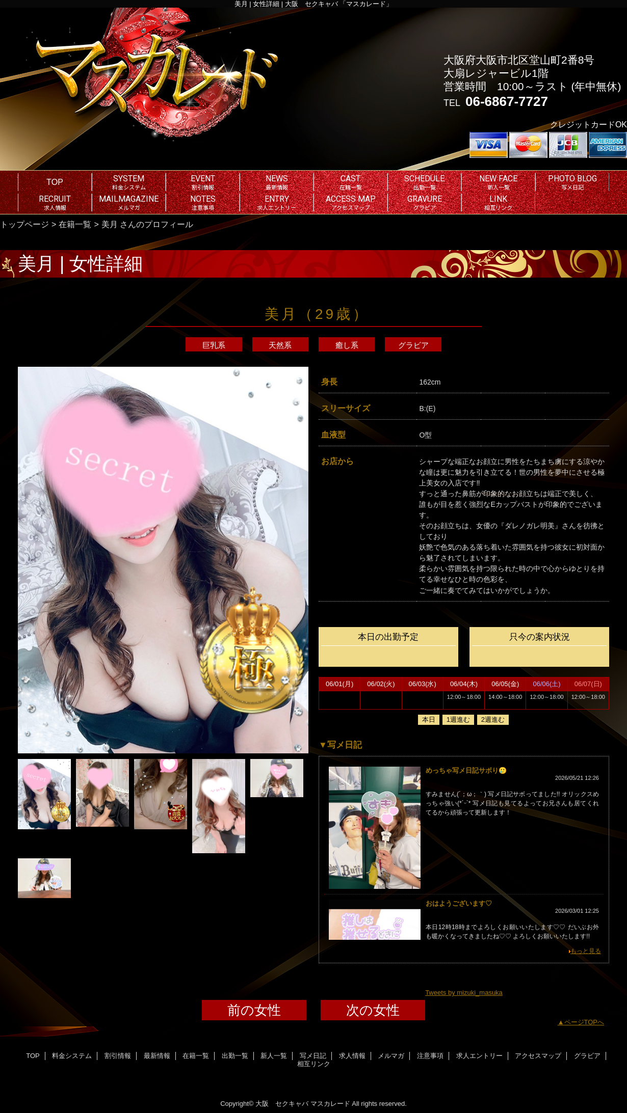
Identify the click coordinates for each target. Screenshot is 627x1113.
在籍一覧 (75, 224)
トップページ (24, 224)
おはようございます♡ (459, 903)
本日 (428, 719)
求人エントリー (479, 1056)
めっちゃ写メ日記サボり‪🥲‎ (466, 770)
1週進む (458, 719)
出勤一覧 (235, 1056)
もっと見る (585, 951)
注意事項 (430, 1056)
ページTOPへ (584, 1022)
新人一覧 (273, 1056)
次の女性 (373, 1010)
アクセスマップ (538, 1056)
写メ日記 (313, 1056)
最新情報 (157, 1056)
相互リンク (313, 1064)
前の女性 (254, 1010)
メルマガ (391, 1056)
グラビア (413, 345)
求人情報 (352, 1056)
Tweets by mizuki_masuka (464, 992)
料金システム (72, 1056)
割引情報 (117, 1056)
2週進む (493, 719)
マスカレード (330, 1103)
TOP (54, 181)
